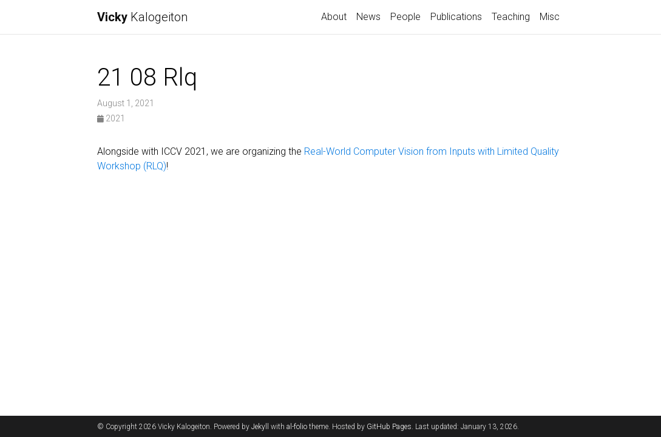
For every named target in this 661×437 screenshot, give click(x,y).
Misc (550, 16)
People (405, 16)
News (368, 16)
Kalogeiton (142, 17)
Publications (456, 16)
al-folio (296, 426)
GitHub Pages (389, 426)
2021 (111, 118)
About (334, 16)
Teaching (511, 16)
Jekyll (260, 426)
